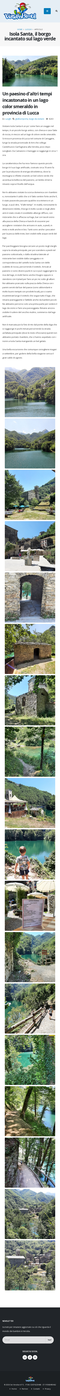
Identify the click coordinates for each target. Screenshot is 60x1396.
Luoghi (28, 29)
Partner (24, 1389)
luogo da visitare (36, 119)
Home (19, 29)
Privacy (47, 1389)
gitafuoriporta (21, 119)
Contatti (36, 1389)
